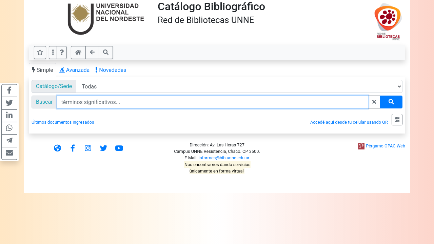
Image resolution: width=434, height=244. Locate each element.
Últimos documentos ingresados (63, 122)
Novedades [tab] (111, 70)
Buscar (44, 102)
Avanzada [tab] (74, 70)
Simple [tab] (42, 70)
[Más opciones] (53, 52)
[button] (62, 52)
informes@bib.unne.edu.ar (224, 157)
